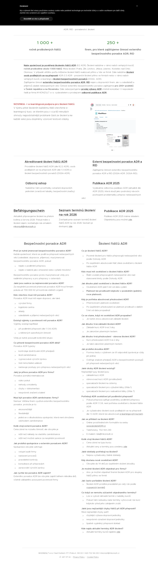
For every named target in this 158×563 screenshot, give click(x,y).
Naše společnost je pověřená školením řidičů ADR (50, 65)
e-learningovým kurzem (131, 414)
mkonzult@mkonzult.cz (25, 226)
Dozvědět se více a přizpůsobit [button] (36, 19)
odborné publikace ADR (94, 92)
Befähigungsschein (29, 210)
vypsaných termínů (95, 487)
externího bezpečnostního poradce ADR (64, 82)
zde (70, 226)
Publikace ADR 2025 (106, 183)
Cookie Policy (93, 557)
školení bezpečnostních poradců (70, 79)
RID (88, 82)
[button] (137, 6)
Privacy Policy (79, 557)
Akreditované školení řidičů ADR (46, 161)
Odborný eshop (35, 183)
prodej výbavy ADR (91, 89)
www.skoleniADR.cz (96, 426)
